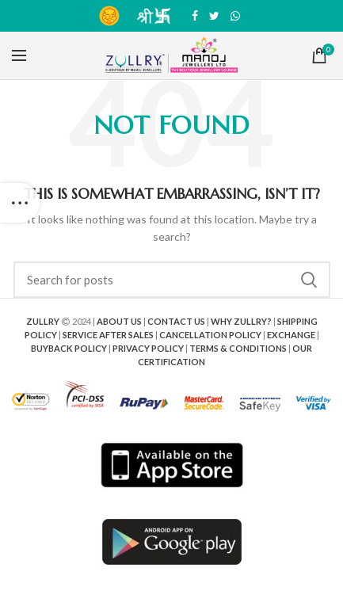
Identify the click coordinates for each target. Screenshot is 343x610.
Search (309, 279)
